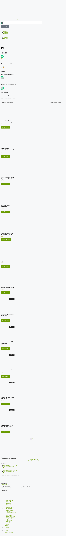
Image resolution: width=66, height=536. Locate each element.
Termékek (5, 32)
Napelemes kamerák (10, 517)
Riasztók (8, 522)
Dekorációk (8, 511)
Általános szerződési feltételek (10, 465)
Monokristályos (9, 500)
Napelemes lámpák (10, 519)
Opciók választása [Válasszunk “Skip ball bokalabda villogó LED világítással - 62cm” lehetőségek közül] (6, 239)
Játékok (7, 514)
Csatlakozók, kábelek (11, 506)
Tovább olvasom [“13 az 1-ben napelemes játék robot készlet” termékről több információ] (5, 320)
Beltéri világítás (9, 510)
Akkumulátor (9, 504)
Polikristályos (9, 501)
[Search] (2, 23)
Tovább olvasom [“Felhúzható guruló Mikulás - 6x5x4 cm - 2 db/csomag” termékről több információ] (5, 431)
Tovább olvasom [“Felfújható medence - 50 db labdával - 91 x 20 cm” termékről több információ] (5, 404)
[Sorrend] (57, 102)
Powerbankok (9, 520)
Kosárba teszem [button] (5, 127)
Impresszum (6, 467)
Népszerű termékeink (4, 494)
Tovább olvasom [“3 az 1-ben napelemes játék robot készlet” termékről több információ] (5, 348)
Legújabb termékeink (4, 492)
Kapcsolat (5, 33)
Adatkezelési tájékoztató (8, 466)
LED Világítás (9, 515)
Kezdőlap (5, 31)
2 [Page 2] (32, 438)
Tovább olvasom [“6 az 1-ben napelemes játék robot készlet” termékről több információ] (5, 376)
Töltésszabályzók (10, 507)
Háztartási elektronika (11, 512)
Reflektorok (8, 521)
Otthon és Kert (8, 98)
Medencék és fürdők (10, 516)
